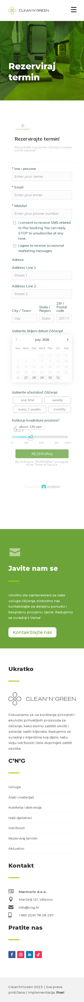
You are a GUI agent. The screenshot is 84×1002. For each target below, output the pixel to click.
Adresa (17, 259)
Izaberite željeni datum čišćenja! (37, 331)
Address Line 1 (24, 267)
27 (26, 378)
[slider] (30, 438)
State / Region (45, 308)
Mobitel (19, 205)
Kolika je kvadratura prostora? (36, 420)
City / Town (21, 310)
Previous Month (16, 339)
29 (42, 378)
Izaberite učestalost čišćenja (34, 392)
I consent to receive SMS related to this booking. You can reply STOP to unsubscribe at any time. (44, 230)
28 (34, 378)
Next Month (68, 339)
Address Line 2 (24, 286)
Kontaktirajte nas (32, 632)
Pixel (60, 992)
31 (58, 378)
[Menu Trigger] (74, 9)
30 (50, 378)
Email (17, 187)
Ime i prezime (24, 168)
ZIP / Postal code (61, 307)
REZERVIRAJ (42, 454)
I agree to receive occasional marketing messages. (41, 248)
